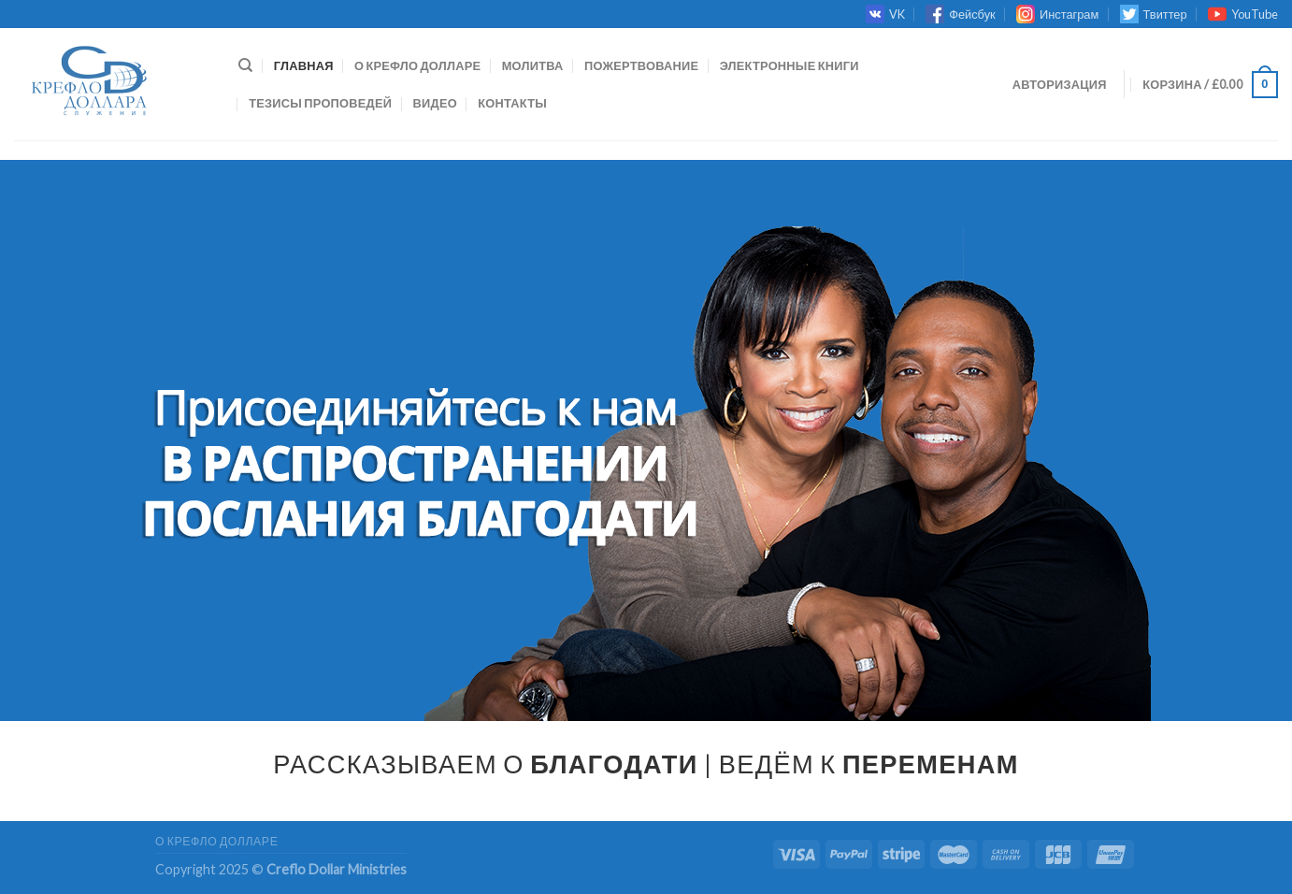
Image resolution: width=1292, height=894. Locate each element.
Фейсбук (960, 14)
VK (885, 14)
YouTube (1243, 14)
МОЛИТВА (533, 65)
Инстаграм (1057, 14)
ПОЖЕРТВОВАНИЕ (641, 65)
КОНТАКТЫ (512, 102)
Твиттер (1153, 14)
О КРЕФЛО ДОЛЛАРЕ (417, 65)
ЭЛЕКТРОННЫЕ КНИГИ (789, 65)
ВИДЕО (435, 102)
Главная (304, 65)
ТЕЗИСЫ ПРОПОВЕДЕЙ (320, 102)
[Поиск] (245, 65)
